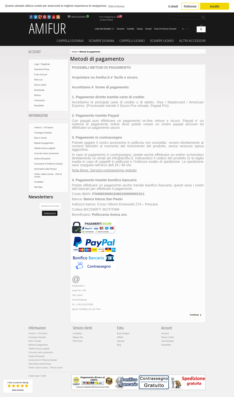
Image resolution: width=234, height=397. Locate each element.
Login (36, 64)
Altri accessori (192, 40)
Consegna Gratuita (43, 133)
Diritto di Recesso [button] (116, 6)
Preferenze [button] (190, 6)
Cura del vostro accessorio (46, 153)
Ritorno (37, 95)
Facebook (31, 17)
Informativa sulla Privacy (45, 169)
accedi (148, 29)
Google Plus (40, 17)
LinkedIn (49, 17)
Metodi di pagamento (44, 143)
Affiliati (120, 337)
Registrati (45, 64)
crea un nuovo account (165, 29)
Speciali (120, 341)
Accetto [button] (214, 6)
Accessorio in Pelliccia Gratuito (48, 164)
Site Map (38, 187)
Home (74, 52)
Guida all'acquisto (42, 158)
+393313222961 (78, 17)
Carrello (130, 29)
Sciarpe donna (101, 40)
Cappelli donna (70, 40)
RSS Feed (77, 341)
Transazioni (39, 100)
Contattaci (39, 182)
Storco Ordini (40, 85)
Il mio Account (40, 74)
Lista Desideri (167, 341)
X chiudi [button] (173, 6)
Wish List (38, 80)
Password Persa (41, 69)
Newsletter (39, 105)
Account (120, 29)
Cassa (140, 29)
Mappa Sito (78, 337)
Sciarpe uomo (162, 40)
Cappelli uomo (132, 40)
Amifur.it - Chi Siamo (43, 127)
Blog (58, 17)
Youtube (54, 17)
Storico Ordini (167, 337)
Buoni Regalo (123, 333)
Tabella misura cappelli (44, 148)
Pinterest (45, 17)
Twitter (36, 17)
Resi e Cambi (40, 138)
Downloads (39, 90)
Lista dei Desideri (104, 29)
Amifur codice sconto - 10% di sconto (48, 175)
